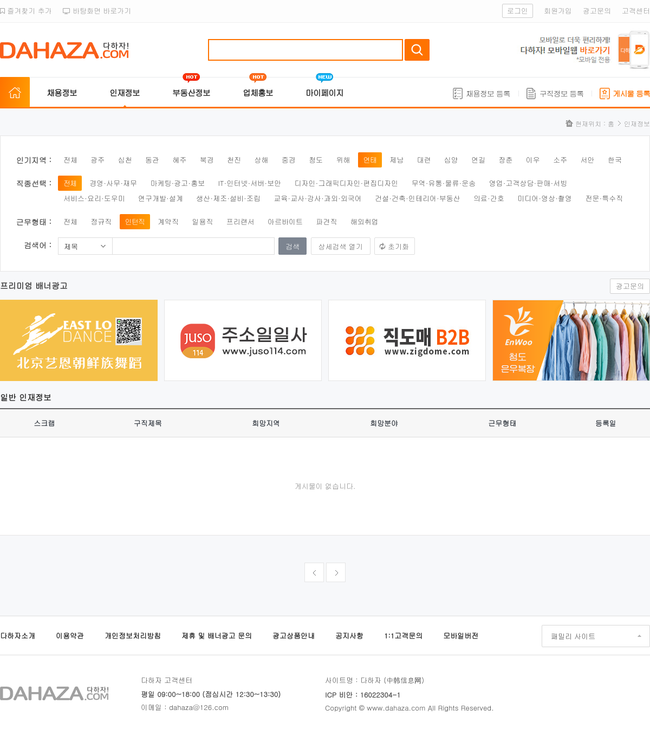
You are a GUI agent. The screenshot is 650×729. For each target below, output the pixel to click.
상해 (261, 159)
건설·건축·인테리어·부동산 (417, 198)
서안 (588, 159)
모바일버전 (460, 635)
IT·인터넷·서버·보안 (250, 183)
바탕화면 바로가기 (97, 10)
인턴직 (135, 221)
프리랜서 (240, 221)
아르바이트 (285, 221)
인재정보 (124, 92)
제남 (396, 159)
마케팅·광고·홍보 (177, 183)
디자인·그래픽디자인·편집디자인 (347, 183)
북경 (207, 159)
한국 (615, 159)
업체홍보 (258, 92)
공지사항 (349, 635)
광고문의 (597, 10)
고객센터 (636, 10)
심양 (451, 159)
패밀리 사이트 (573, 636)
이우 (533, 159)
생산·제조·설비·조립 (228, 198)
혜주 (179, 159)
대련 (424, 159)
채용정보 (62, 92)
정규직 (101, 221)
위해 (343, 159)
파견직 (326, 221)
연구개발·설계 (160, 198)
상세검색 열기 (340, 246)
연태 (369, 159)
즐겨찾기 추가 (26, 10)
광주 (97, 159)
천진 (234, 159)
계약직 (168, 221)
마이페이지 (324, 92)
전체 (70, 159)
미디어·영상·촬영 (544, 198)
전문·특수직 (604, 198)
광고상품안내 (293, 635)
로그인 (517, 10)
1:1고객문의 (403, 635)
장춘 (506, 159)
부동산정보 (191, 92)
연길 (478, 159)
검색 (417, 50)
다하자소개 (17, 635)
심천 (125, 159)
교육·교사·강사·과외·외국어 (318, 198)
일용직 (202, 221)
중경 (289, 159)
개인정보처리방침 (133, 635)
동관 (152, 159)
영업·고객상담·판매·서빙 (528, 183)
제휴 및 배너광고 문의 (216, 635)
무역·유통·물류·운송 (444, 183)
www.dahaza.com (396, 707)
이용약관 (70, 635)
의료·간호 (488, 198)
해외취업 (364, 221)
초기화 (398, 246)
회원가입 (558, 10)
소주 (560, 159)
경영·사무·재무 (113, 183)
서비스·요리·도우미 (94, 198)
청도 (316, 159)
